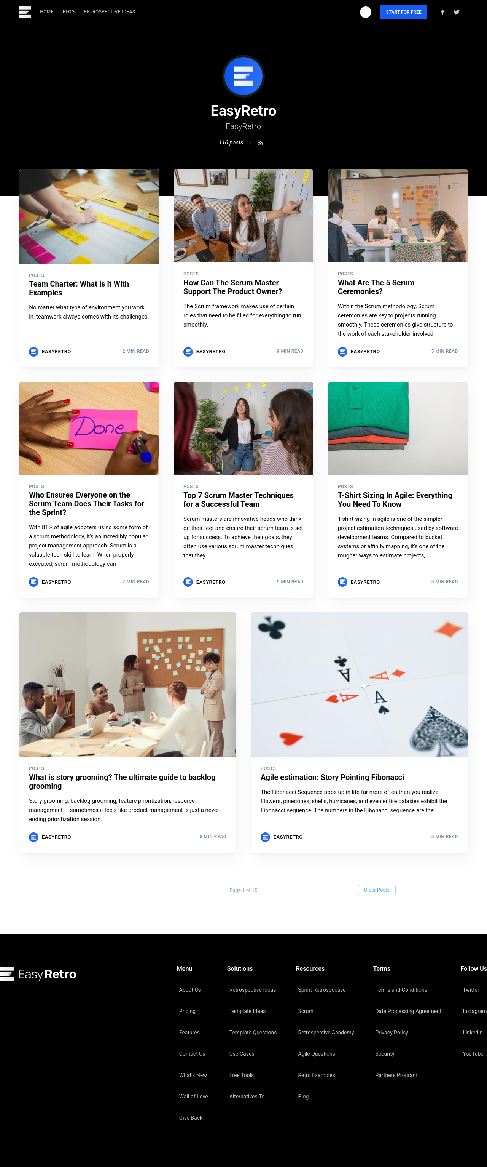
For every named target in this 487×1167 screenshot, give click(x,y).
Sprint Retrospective (321, 990)
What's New (193, 1075)
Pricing (187, 1011)
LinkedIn (473, 1032)
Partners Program (396, 1075)
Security (384, 1054)
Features (189, 1032)
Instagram (475, 1011)
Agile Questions (316, 1054)
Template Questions (253, 1032)
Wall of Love (193, 1096)
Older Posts (377, 890)
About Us (190, 990)
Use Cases (242, 1054)
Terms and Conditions (401, 990)
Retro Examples (316, 1075)
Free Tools (241, 1075)
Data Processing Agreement (408, 1011)
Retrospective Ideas (109, 11)
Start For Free (403, 12)
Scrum (305, 1011)
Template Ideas (247, 1011)
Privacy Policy (391, 1032)
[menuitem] (46, 12)
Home (47, 11)
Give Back (190, 1118)
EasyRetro (56, 351)
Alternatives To (247, 1096)
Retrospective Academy (326, 1032)
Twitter (471, 990)
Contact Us (192, 1054)
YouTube (473, 1054)
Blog (69, 11)
